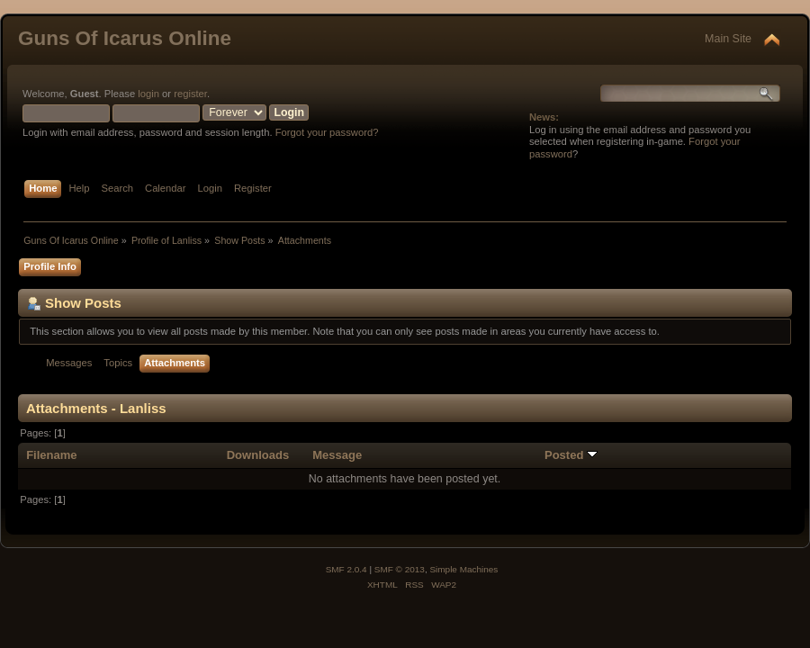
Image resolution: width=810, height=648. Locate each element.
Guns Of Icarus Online (124, 38)
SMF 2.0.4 (346, 569)
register (190, 93)
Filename (51, 455)
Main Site (728, 38)
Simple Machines (463, 569)
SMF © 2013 (399, 569)
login (148, 93)
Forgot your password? (327, 132)
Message (337, 455)
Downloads (258, 455)
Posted (571, 455)
